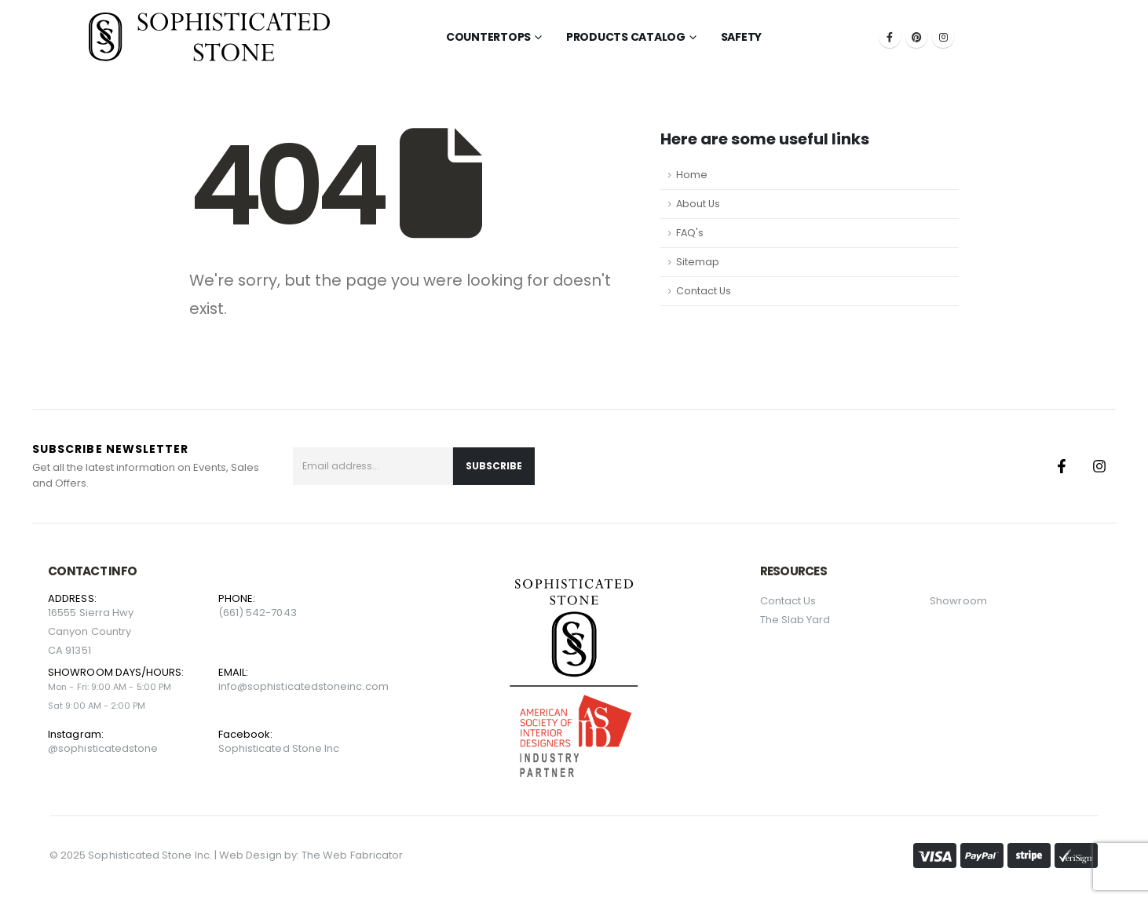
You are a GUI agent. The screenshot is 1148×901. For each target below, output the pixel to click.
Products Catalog (626, 37)
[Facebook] (890, 37)
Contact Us (703, 290)
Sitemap (697, 261)
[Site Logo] (209, 37)
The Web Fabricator (352, 855)
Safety (741, 37)
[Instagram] (943, 37)
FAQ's (690, 232)
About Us (698, 203)
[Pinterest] (916, 37)
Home (691, 174)
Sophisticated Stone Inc (279, 748)
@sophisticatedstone (103, 748)
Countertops (488, 37)
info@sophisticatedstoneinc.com (303, 686)
